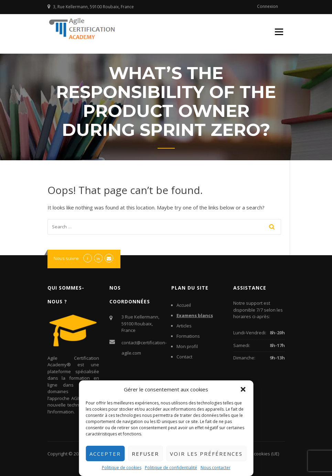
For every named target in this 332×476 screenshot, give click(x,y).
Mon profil (187, 346)
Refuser (145, 453)
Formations (188, 336)
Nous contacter (216, 467)
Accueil (183, 305)
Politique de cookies (121, 467)
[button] (242, 389)
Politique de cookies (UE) (253, 454)
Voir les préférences (206, 453)
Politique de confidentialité (171, 467)
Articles (184, 326)
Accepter (105, 453)
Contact (184, 357)
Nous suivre (66, 258)
